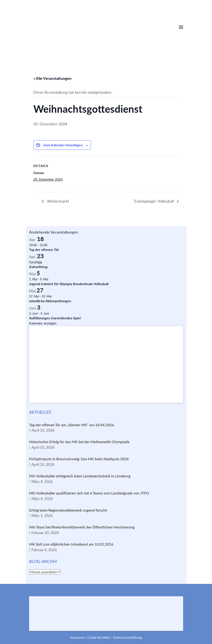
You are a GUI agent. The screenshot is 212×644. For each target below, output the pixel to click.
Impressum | (78, 637)
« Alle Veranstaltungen (52, 78)
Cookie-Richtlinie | (99, 637)
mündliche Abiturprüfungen (50, 301)
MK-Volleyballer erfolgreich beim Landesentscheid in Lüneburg (79, 476)
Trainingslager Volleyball (154, 201)
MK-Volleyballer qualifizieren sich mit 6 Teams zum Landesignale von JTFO (89, 493)
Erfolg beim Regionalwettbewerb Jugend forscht (68, 510)
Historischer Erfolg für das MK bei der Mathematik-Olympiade (79, 442)
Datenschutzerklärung (127, 637)
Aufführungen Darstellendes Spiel (55, 318)
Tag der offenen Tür (44, 249)
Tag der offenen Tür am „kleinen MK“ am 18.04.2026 (71, 425)
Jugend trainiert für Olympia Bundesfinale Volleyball (68, 284)
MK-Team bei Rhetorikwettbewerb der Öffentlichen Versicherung (82, 527)
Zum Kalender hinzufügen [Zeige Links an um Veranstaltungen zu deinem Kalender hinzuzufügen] (63, 145)
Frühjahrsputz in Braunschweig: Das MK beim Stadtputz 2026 (79, 459)
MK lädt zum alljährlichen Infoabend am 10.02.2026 (71, 544)
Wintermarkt (57, 201)
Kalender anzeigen (42, 323)
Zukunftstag (38, 267)
